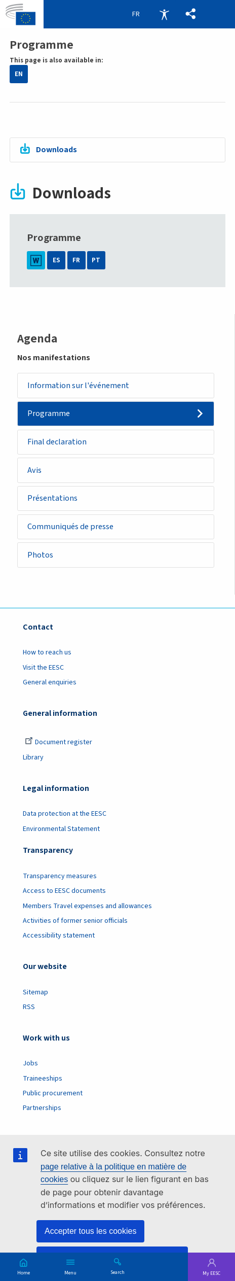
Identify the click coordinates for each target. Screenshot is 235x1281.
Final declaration (57, 441)
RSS (29, 1007)
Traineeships (42, 1079)
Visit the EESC (43, 668)
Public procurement (53, 1093)
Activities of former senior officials (75, 921)
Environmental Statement (61, 829)
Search (117, 1272)
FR (76, 260)
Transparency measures (60, 876)
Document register (58, 743)
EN (19, 74)
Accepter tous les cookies (90, 1231)
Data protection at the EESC (64, 814)
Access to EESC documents (64, 891)
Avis (34, 470)
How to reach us (47, 653)
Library (33, 757)
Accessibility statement (59, 935)
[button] (191, 14)
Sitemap (35, 992)
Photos (40, 555)
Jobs (30, 1064)
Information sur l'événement (78, 385)
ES (56, 260)
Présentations (52, 498)
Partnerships (42, 1108)
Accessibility (164, 14)
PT (96, 260)
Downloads (56, 149)
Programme (48, 414)
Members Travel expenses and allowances (87, 906)
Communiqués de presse (70, 526)
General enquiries (49, 682)
